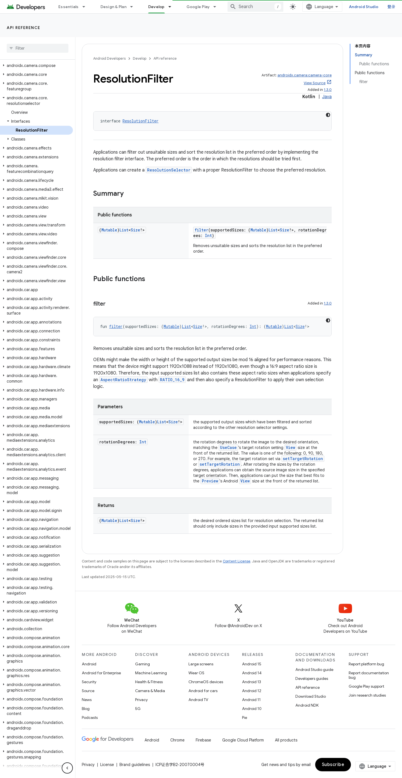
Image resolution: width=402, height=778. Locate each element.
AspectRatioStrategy (123, 379)
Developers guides (311, 678)
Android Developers (109, 58)
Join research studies (367, 695)
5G (138, 708)
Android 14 (252, 672)
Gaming (142, 663)
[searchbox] (37, 48)
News (87, 699)
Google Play (198, 6)
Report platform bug (366, 663)
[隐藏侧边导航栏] (67, 768)
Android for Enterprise (101, 672)
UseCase (228, 447)
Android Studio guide (314, 669)
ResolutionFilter (141, 121)
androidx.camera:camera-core (304, 75)
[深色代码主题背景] (328, 115)
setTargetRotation (303, 458)
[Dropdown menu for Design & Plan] (134, 6)
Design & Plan (113, 6)
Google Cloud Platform (243, 740)
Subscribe (333, 764)
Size (135, 230)
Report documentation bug (369, 675)
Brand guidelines (134, 764)
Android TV (198, 699)
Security (89, 681)
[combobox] (255, 7)
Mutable (109, 230)
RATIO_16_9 (172, 379)
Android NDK (307, 705)
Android (89, 663)
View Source (315, 83)
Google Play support (366, 686)
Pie (244, 717)
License (107, 764)
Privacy (141, 699)
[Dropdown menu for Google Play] (217, 6)
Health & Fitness (149, 681)
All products (286, 740)
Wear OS (196, 672)
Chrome (177, 740)
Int (208, 235)
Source (88, 690)
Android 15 (251, 663)
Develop (139, 58)
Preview (210, 481)
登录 (391, 6)
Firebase (203, 740)
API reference (23, 27)
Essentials (68, 6)
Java (327, 97)
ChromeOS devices (205, 681)
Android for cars (202, 690)
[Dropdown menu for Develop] (172, 6)
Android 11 (251, 699)
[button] (36, 65)
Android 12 (251, 690)
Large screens (200, 663)
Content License (236, 561)
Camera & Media (150, 690)
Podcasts (90, 717)
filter (201, 230)
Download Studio (310, 696)
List (123, 230)
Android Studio (364, 6)
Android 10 (252, 708)
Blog (86, 708)
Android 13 (251, 681)
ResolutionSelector (168, 170)
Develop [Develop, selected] (156, 6)
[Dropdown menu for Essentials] (86, 6)
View (290, 447)
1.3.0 (328, 89)
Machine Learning (151, 672)
